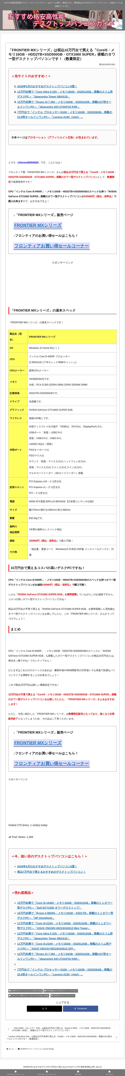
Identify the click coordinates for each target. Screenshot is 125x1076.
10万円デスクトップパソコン (62, 996)
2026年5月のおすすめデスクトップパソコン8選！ (47, 86)
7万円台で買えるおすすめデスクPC (64, 1067)
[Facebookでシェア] (80, 1009)
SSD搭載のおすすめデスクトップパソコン (60, 991)
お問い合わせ (99, 1067)
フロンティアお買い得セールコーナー (51, 245)
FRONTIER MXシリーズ (37, 225)
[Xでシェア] (44, 1009)
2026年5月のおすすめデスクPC (33, 1067)
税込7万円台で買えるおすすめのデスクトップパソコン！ (51, 871)
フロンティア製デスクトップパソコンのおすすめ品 (28, 996)
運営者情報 (86, 1067)
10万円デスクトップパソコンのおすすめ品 (25, 991)
